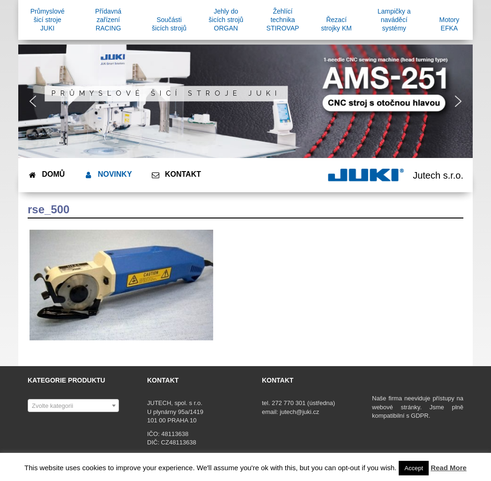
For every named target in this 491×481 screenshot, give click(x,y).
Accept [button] (413, 468)
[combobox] (73, 405)
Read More (449, 468)
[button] (32, 101)
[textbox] (73, 406)
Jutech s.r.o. (438, 175)
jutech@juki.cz (300, 411)
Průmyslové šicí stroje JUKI (166, 94)
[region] (245, 101)
